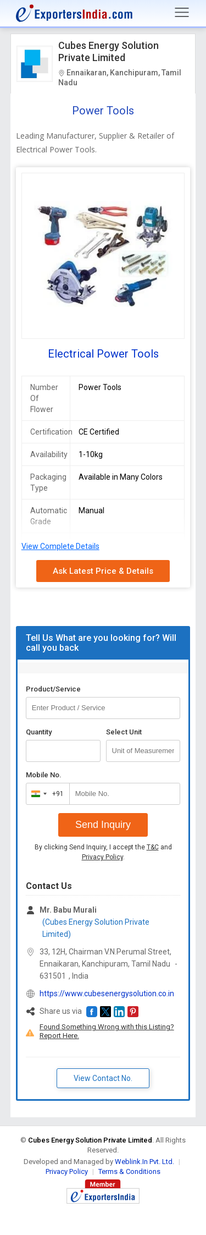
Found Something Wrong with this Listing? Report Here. (107, 1031)
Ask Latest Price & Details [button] (103, 571)
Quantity (39, 732)
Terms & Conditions (129, 1171)
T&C (153, 847)
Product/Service (53, 689)
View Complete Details (60, 546)
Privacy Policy (102, 857)
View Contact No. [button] (103, 1078)
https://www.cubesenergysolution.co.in (107, 993)
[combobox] (45, 794)
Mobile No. (44, 775)
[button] (91, 1011)
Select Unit (124, 732)
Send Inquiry (103, 824)
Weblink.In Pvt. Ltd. (144, 1161)
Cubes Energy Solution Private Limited (108, 51)
